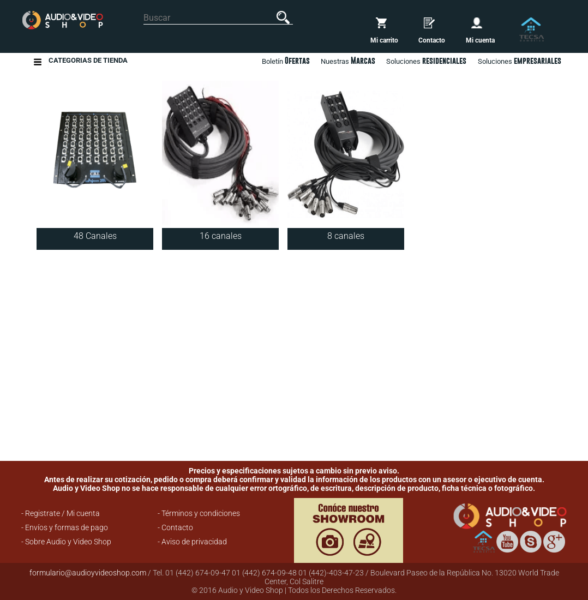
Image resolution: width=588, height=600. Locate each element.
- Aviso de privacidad (192, 541)
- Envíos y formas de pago (64, 527)
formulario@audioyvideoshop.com (87, 572)
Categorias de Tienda (88, 62)
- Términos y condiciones (199, 513)
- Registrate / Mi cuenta (60, 513)
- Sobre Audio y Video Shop (66, 541)
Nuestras (348, 60)
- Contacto (175, 527)
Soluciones (519, 60)
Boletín (286, 60)
